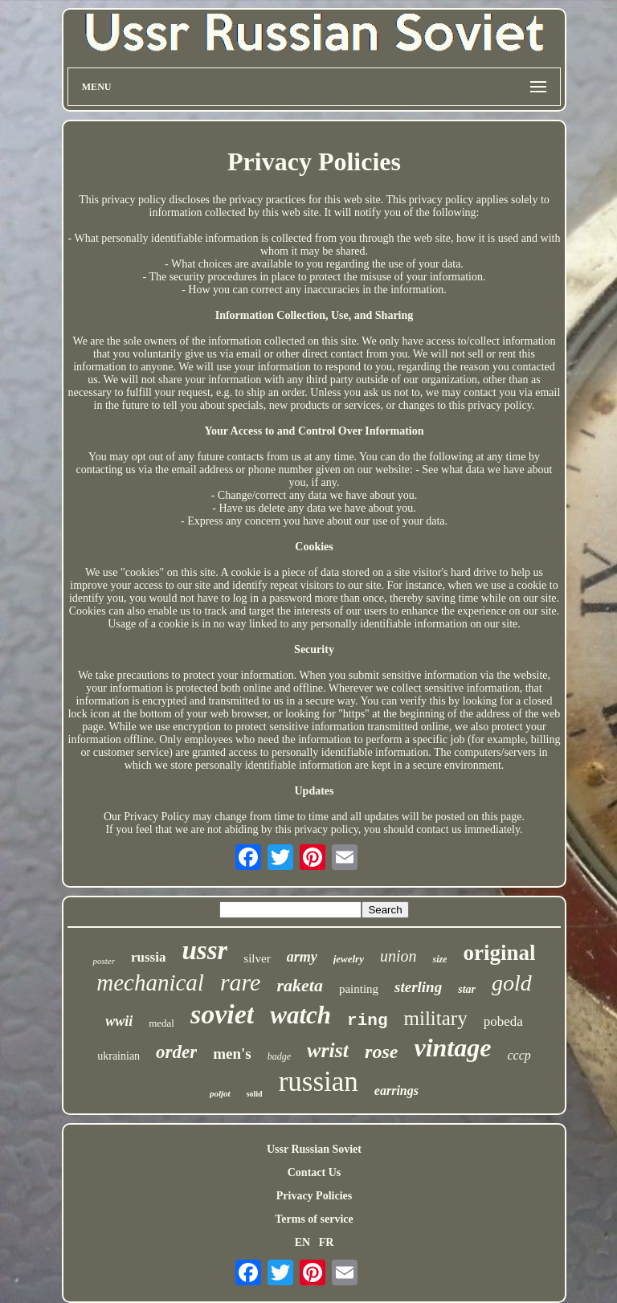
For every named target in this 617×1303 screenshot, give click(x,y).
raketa (299, 985)
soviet (222, 1014)
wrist (328, 1050)
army (302, 957)
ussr (204, 950)
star (467, 989)
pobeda (503, 1021)
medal (161, 1023)
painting (358, 988)
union (398, 956)
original (499, 953)
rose (381, 1051)
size (439, 959)
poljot (220, 1093)
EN (302, 1242)
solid (255, 1093)
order (176, 1052)
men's (232, 1053)
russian (318, 1081)
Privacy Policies (314, 1196)
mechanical (150, 982)
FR (326, 1242)
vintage (452, 1047)
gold (512, 982)
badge (279, 1056)
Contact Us (314, 1172)
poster (103, 961)
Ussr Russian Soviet (314, 1149)
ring (367, 1020)
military (436, 1018)
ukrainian (118, 1056)
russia (148, 957)
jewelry (348, 959)
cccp (518, 1055)
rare (240, 982)
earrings (396, 1090)
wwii (119, 1021)
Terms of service (314, 1219)
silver (256, 958)
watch (300, 1015)
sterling (418, 986)
